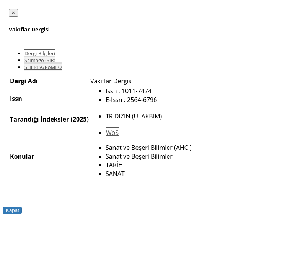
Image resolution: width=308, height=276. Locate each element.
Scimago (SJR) (39, 60)
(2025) (79, 119)
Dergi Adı (24, 81)
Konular (22, 156)
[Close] (13, 13)
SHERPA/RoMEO (43, 67)
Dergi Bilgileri (39, 53)
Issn (16, 98)
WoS (112, 132)
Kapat (12, 210)
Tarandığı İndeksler (39, 119)
